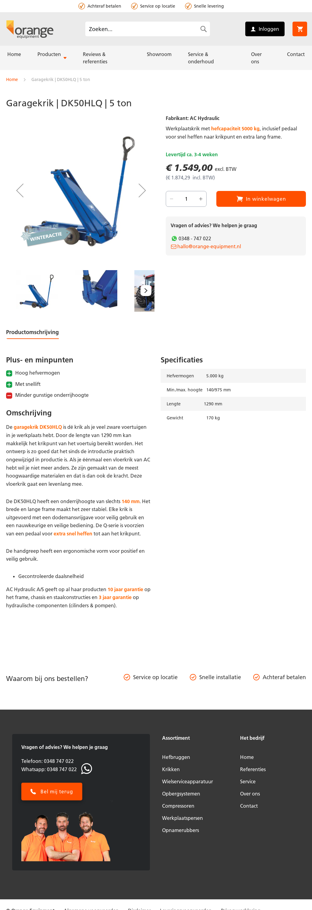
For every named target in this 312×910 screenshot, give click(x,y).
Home (12, 79)
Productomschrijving (32, 332)
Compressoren (178, 806)
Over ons (250, 794)
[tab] (37, 333)
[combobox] (147, 29)
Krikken (171, 769)
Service (248, 781)
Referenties (253, 769)
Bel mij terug (57, 791)
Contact (249, 806)
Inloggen (269, 29)
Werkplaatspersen (182, 818)
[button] (20, 190)
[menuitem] (14, 54)
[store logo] (30, 29)
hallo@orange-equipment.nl (209, 246)
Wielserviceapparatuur (187, 781)
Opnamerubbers (180, 830)
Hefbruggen (176, 757)
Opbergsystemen (181, 794)
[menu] (156, 58)
